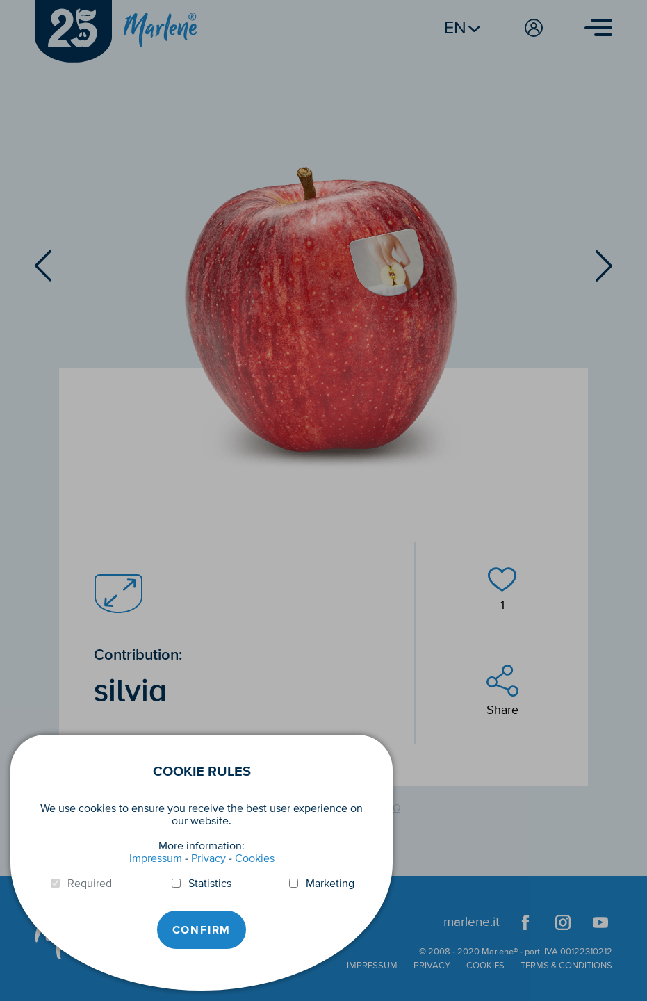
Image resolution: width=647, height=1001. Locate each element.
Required (89, 883)
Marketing (330, 883)
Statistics (209, 883)
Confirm (201, 930)
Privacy (208, 858)
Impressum (155, 858)
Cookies (255, 858)
